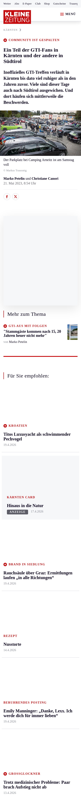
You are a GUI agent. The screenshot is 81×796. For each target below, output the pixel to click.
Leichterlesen (62, 558)
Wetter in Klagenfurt (60, 530)
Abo (16, 3)
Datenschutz (44, 672)
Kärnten (34, 410)
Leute (57, 549)
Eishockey (10, 565)
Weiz (6, 489)
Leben (57, 410)
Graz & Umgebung (11, 429)
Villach (33, 468)
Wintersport (11, 557)
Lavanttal (34, 435)
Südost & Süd (13, 481)
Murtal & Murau (15, 448)
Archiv (33, 532)
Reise (57, 443)
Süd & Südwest (14, 473)
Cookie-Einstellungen (19, 695)
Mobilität (59, 427)
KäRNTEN (12, 29)
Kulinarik (59, 460)
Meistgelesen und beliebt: (22, 612)
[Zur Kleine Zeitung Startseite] (17, 17)
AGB (27, 672)
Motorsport (11, 549)
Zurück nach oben (40, 398)
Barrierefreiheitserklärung (23, 684)
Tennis (8, 540)
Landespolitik (62, 587)
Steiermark (11, 410)
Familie (58, 476)
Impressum (11, 672)
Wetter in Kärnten (65, 520)
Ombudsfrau (61, 435)
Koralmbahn (61, 566)
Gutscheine (59, 3)
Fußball (8, 532)
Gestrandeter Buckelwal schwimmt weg (37, 621)
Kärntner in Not (64, 596)
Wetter (7, 3)
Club (38, 3)
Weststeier (10, 498)
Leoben (8, 440)
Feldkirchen (36, 427)
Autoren (33, 524)
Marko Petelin (14, 178)
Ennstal (8, 418)
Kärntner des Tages (62, 576)
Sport (7, 507)
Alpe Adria (60, 541)
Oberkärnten (36, 443)
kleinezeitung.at (27, 710)
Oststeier (9, 464)
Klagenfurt (35, 418)
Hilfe (31, 515)
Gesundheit (61, 418)
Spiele (32, 540)
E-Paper (27, 3)
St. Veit (33, 460)
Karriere (58, 468)
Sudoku (33, 549)
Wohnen (58, 451)
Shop (47, 3)
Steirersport (11, 515)
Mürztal (8, 456)
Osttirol (33, 451)
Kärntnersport (13, 524)
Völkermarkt (37, 476)
